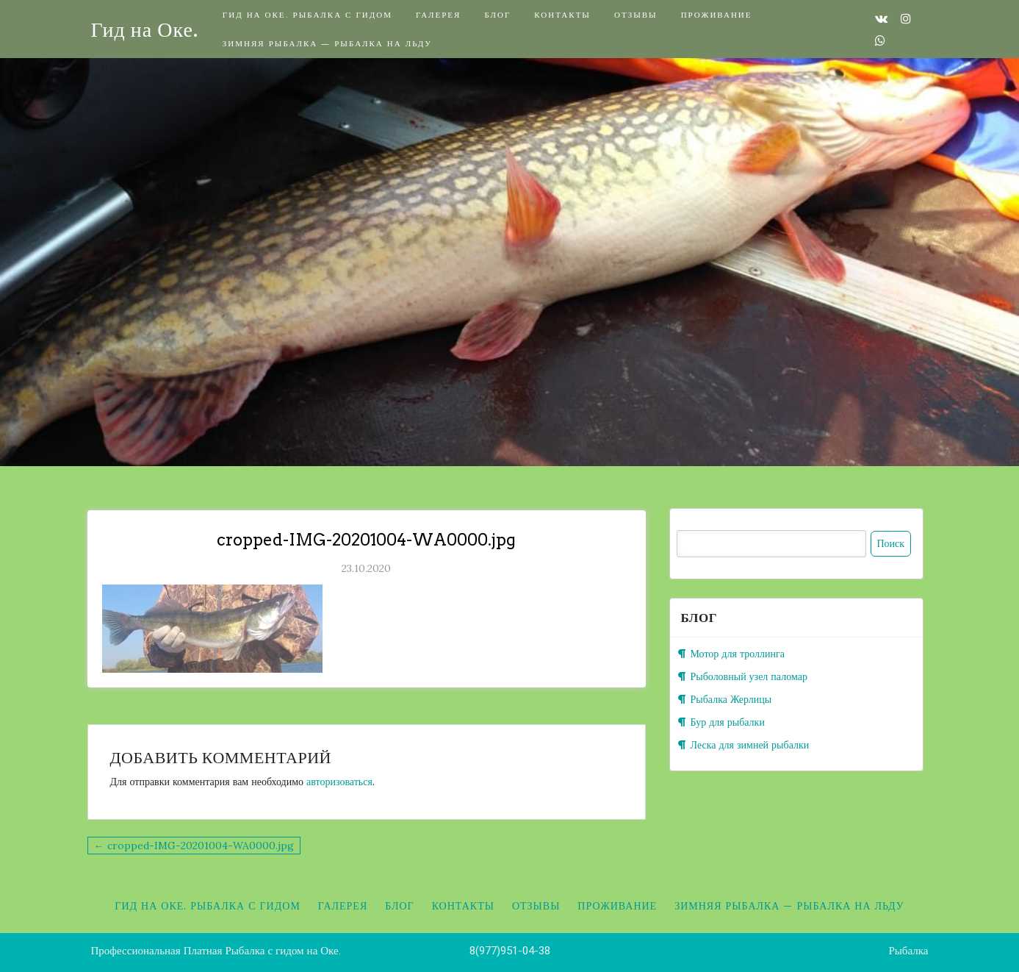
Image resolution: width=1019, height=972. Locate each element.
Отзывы (636, 14)
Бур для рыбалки (728, 722)
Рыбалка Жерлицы (731, 699)
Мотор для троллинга (738, 653)
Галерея (438, 14)
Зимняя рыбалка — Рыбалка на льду (327, 43)
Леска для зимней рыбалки (750, 744)
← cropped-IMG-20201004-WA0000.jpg (194, 845)
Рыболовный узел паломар (749, 676)
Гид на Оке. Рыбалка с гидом (307, 14)
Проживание (716, 14)
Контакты (562, 14)
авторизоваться (339, 781)
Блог (497, 14)
